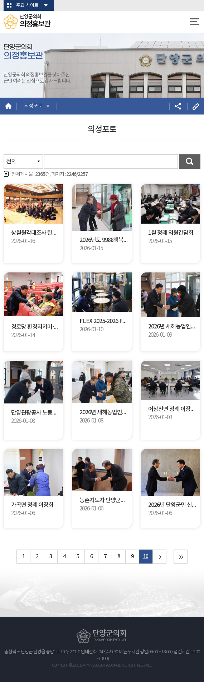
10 (145, 556)
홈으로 (8, 106)
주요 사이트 (27, 5)
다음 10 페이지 (159, 557)
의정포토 (33, 106)
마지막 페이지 (181, 557)
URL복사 (195, 106)
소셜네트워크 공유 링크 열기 (177, 106)
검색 (189, 161)
